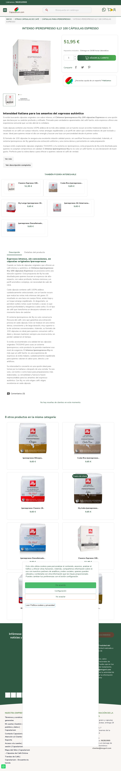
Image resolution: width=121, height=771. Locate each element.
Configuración (60, 591)
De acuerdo (60, 585)
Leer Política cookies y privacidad (40, 605)
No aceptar (60, 596)
